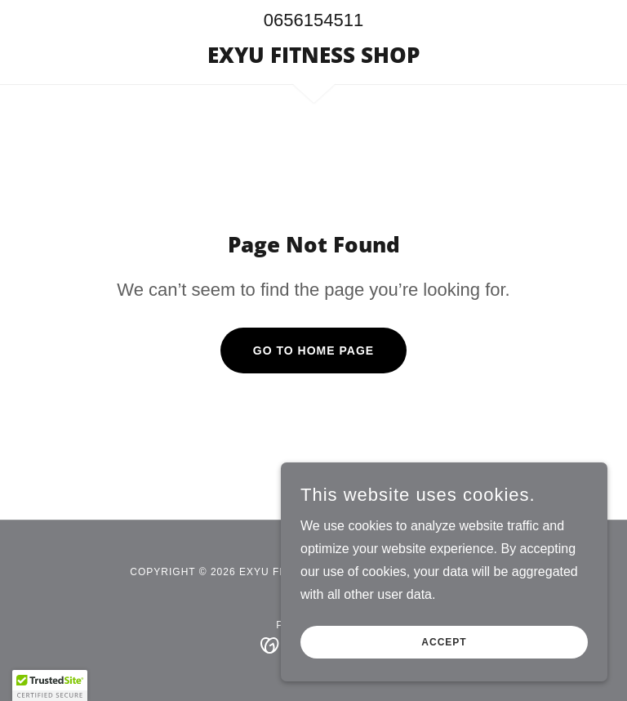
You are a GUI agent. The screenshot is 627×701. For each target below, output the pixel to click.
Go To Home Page (313, 350)
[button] (49, 685)
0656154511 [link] (313, 20)
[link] (313, 58)
